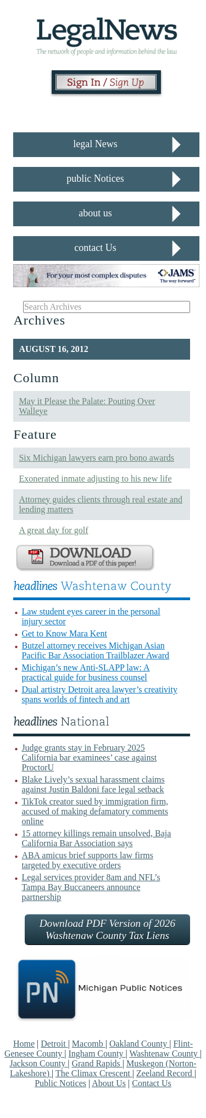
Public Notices (60, 1083)
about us (95, 213)
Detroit (54, 1043)
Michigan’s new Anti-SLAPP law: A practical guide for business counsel (85, 672)
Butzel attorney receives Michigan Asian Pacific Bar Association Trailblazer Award (95, 650)
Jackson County (38, 1063)
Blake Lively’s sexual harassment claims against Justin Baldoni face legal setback (92, 784)
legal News (95, 143)
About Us (109, 1083)
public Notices (95, 178)
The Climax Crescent (93, 1073)
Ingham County (96, 1053)
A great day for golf (53, 530)
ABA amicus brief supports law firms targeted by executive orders (87, 860)
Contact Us (151, 1083)
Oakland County (139, 1043)
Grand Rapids (96, 1063)
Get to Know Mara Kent (64, 633)
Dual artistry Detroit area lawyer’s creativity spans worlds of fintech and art (99, 694)
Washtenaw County (164, 1053)
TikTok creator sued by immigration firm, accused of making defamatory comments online (94, 811)
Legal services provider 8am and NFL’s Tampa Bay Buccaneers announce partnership (90, 887)
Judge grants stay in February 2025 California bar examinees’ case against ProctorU (89, 757)
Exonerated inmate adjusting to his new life (95, 478)
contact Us (95, 247)
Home (24, 1043)
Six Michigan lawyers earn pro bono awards (96, 457)
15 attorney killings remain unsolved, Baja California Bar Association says (96, 838)
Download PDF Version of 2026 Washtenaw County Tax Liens (107, 929)
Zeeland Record (165, 1073)
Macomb (88, 1043)
